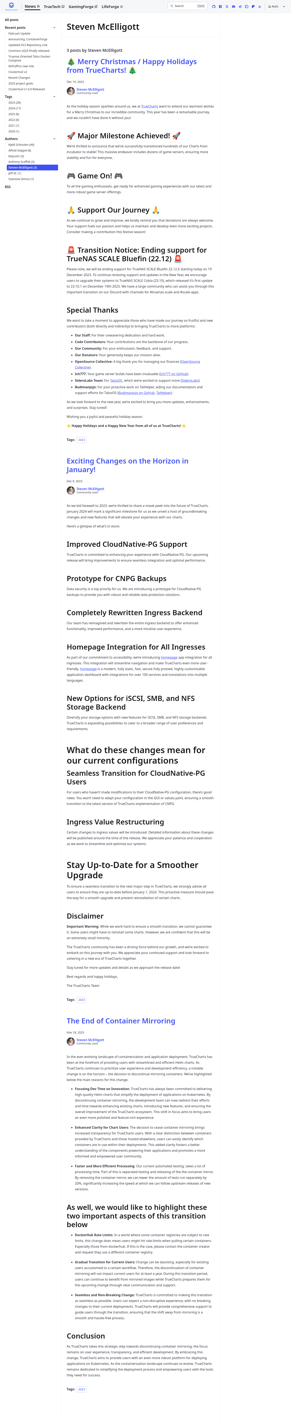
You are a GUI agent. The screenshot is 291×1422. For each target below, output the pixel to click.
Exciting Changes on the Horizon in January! (128, 465)
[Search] (187, 6)
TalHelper (163, 393)
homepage (169, 657)
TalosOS (116, 380)
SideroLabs (190, 380)
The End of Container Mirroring (121, 1020)
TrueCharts (149, 106)
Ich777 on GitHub (173, 374)
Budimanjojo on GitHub (136, 393)
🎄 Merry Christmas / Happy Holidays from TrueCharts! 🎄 (132, 66)
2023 (81, 440)
